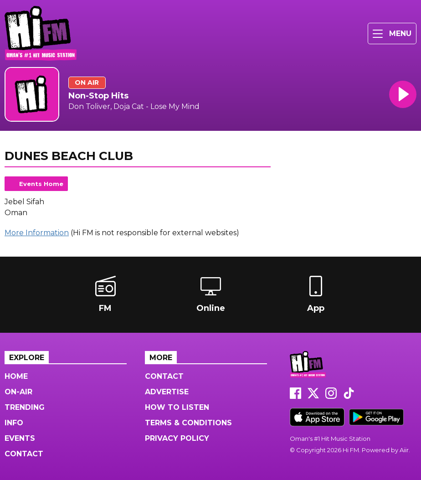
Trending (25, 407)
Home (16, 376)
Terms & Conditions (188, 422)
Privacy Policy (177, 438)
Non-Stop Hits (98, 96)
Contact (24, 453)
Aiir (404, 450)
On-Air (18, 391)
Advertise (167, 391)
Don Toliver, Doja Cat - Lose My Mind (134, 106)
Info (14, 422)
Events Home (41, 183)
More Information (37, 232)
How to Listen (177, 407)
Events (20, 438)
